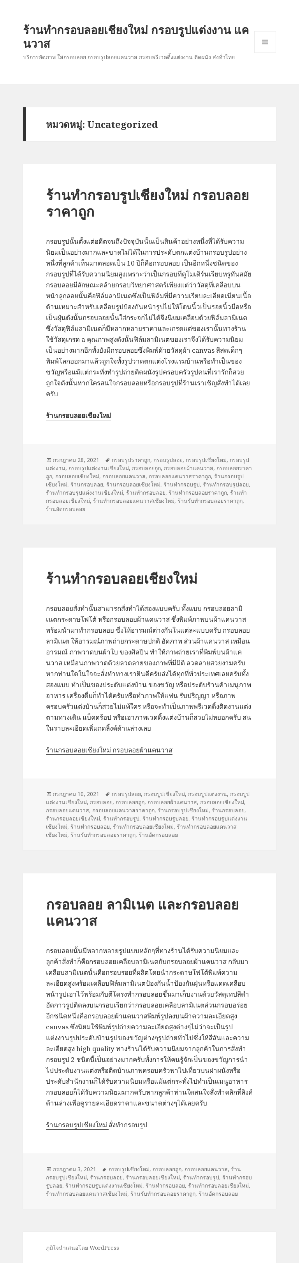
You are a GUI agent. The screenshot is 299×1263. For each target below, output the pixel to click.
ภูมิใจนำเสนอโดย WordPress (82, 1247)
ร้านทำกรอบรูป (182, 484)
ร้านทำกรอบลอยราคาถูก (198, 492)
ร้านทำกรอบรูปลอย (226, 484)
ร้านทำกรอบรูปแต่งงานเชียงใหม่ (84, 492)
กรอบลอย (101, 802)
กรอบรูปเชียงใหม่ (206, 460)
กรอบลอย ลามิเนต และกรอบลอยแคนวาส (142, 912)
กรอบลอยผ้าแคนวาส (188, 468)
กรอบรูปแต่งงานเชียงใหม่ (99, 468)
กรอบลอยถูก (146, 468)
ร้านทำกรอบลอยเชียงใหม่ (121, 578)
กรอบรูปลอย (168, 460)
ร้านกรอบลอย (86, 484)
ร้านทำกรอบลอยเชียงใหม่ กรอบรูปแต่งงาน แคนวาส (136, 36)
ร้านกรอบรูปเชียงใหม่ (183, 810)
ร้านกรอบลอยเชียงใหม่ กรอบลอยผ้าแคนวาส (109, 749)
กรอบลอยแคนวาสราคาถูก (180, 476)
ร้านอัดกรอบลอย (65, 509)
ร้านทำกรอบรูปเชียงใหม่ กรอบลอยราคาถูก (147, 203)
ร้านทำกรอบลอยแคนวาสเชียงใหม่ (133, 500)
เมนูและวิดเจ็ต (265, 42)
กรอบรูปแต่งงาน (207, 794)
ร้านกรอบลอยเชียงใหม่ (133, 484)
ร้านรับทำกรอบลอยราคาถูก (210, 500)
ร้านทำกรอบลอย (145, 492)
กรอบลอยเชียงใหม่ (77, 476)
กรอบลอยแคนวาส (124, 476)
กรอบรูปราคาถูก (131, 460)
